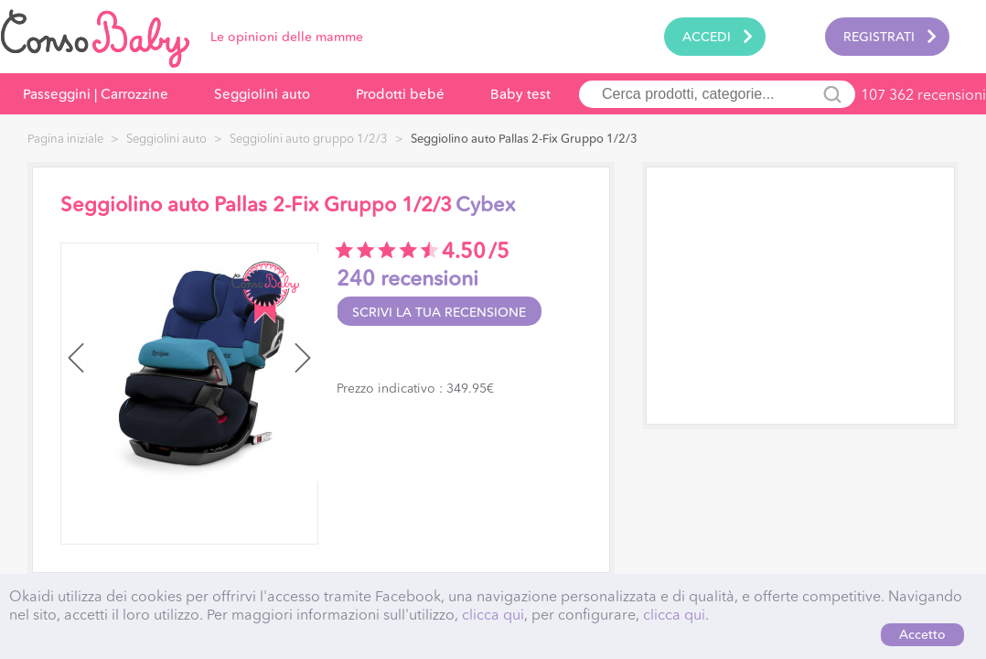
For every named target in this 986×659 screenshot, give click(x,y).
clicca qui (493, 614)
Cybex (485, 205)
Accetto (922, 634)
